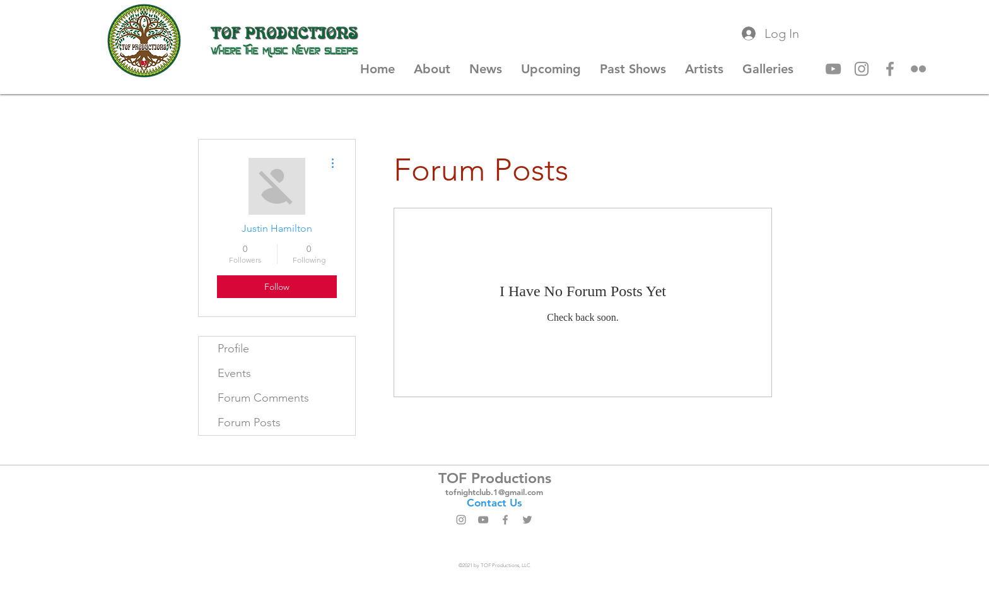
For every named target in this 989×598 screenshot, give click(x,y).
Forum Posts (249, 422)
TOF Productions (494, 478)
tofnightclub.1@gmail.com (494, 492)
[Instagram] (861, 68)
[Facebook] (890, 68)
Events (234, 373)
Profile (233, 349)
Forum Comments (263, 398)
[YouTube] (833, 68)
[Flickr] (918, 68)
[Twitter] (527, 519)
